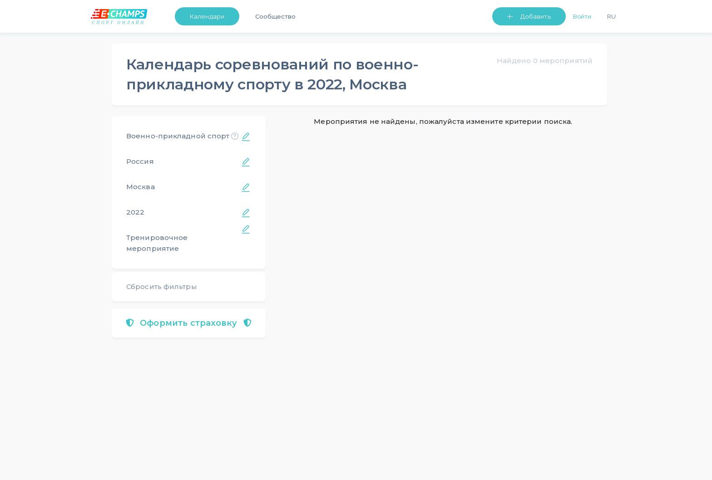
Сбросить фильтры (161, 286)
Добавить (535, 16)
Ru (611, 16)
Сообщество (275, 16)
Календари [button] (207, 16)
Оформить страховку (189, 323)
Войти (582, 16)
